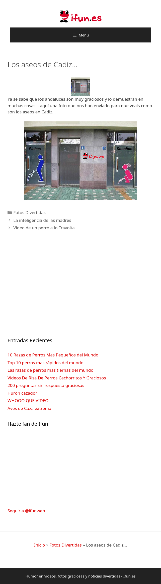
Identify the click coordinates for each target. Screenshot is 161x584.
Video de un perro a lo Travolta (44, 228)
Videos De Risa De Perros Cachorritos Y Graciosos (57, 378)
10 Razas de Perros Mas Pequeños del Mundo (53, 355)
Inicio (39, 545)
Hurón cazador (22, 393)
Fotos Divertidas (29, 212)
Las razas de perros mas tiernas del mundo (51, 370)
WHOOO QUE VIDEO (28, 400)
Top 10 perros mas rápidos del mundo (46, 362)
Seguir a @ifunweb (26, 511)
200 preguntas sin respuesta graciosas (46, 385)
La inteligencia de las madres (42, 220)
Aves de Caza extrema (29, 408)
